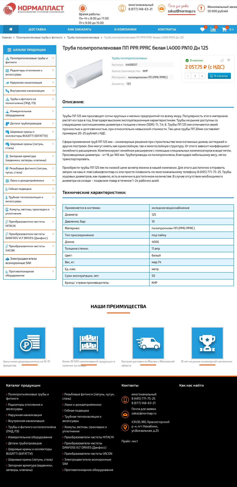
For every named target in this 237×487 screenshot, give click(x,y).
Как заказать (79, 29)
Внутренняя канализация (25, 91)
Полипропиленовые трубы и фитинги (26, 60)
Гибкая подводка (18, 189)
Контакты (167, 29)
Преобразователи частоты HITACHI (25, 223)
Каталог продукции (27, 50)
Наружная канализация (23, 82)
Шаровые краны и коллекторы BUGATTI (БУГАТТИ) (26, 133)
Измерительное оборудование (18, 113)
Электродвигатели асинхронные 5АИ (21, 261)
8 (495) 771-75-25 (143, 398)
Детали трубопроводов (23, 124)
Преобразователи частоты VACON (25, 248)
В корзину (219, 75)
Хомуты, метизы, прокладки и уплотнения (27, 211)
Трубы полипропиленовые (129, 58)
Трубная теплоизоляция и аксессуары (24, 199)
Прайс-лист (130, 441)
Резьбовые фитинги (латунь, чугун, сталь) (26, 170)
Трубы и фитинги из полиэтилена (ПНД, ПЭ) (20, 101)
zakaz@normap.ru (182, 11)
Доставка (37, 29)
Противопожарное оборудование (19, 273)
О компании (125, 29)
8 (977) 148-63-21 (140, 9)
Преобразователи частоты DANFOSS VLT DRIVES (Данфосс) (26, 236)
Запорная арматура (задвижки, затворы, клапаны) (25, 158)
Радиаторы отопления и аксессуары (23, 72)
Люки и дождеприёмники (24, 181)
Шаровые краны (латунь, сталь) (24, 146)
